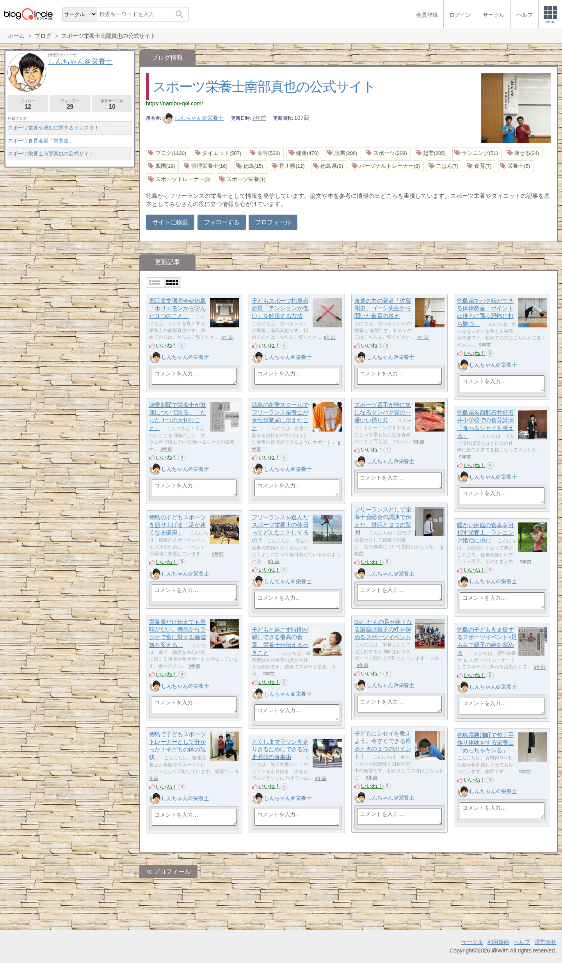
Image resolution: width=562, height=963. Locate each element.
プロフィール (273, 222)
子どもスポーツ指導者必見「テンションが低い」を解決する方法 (280, 308)
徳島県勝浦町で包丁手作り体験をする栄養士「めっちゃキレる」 (485, 742)
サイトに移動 (170, 222)
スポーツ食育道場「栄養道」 (41, 141)
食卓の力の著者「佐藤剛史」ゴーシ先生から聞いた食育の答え (382, 308)
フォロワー (70, 104)
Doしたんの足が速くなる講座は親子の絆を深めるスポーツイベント (383, 629)
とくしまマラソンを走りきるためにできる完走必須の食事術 (280, 749)
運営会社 (546, 942)
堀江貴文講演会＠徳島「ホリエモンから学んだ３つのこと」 (177, 308)
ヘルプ (522, 942)
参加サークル (112, 104)
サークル (472, 942)
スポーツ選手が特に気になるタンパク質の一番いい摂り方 (382, 412)
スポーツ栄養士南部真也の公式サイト (264, 86)
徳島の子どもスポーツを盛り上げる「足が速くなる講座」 (177, 525)
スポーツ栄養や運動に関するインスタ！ (53, 128)
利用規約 (498, 942)
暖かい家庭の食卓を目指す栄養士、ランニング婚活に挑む (485, 533)
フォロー (27, 104)
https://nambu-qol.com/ (174, 103)
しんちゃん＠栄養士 (193, 118)
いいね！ (167, 345)
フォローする (222, 222)
